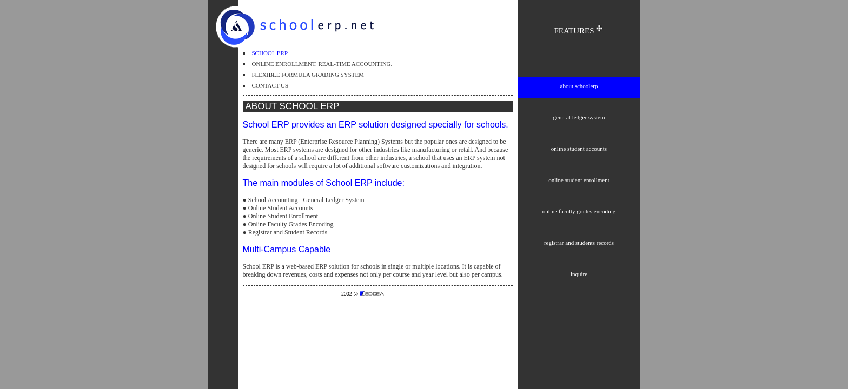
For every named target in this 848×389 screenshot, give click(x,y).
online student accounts (579, 148)
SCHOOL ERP (270, 53)
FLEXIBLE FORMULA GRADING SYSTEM (308, 74)
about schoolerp (579, 86)
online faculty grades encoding (578, 211)
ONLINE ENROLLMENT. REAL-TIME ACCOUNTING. (322, 64)
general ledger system (579, 117)
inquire (579, 274)
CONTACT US (270, 85)
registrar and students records (579, 242)
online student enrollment (578, 180)
